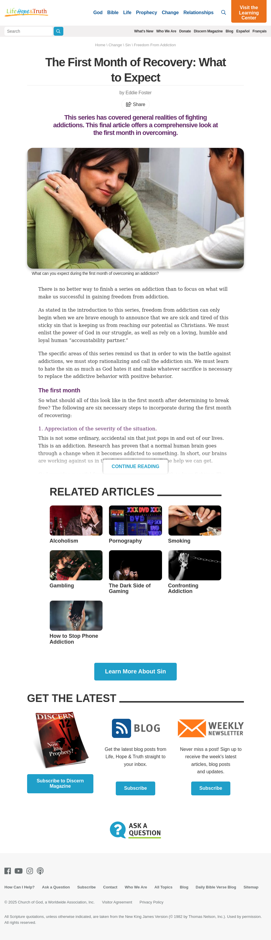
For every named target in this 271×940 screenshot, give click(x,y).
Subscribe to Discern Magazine (60, 783)
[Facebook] (8, 871)
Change (170, 12)
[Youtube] (19, 871)
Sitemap (251, 887)
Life (127, 12)
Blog (229, 31)
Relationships (199, 12)
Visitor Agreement (117, 902)
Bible (112, 12)
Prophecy (146, 12)
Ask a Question (56, 887)
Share (135, 104)
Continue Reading (135, 466)
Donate (185, 31)
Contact (110, 887)
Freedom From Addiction (155, 45)
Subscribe (135, 788)
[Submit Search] (58, 31)
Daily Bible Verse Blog (216, 887)
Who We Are (166, 31)
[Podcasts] (41, 871)
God (98, 12)
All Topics (163, 887)
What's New (143, 31)
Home (100, 45)
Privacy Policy (151, 902)
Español (242, 31)
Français (259, 31)
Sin (128, 45)
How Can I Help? (19, 887)
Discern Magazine (208, 31)
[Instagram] (31, 871)
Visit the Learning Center (249, 12)
